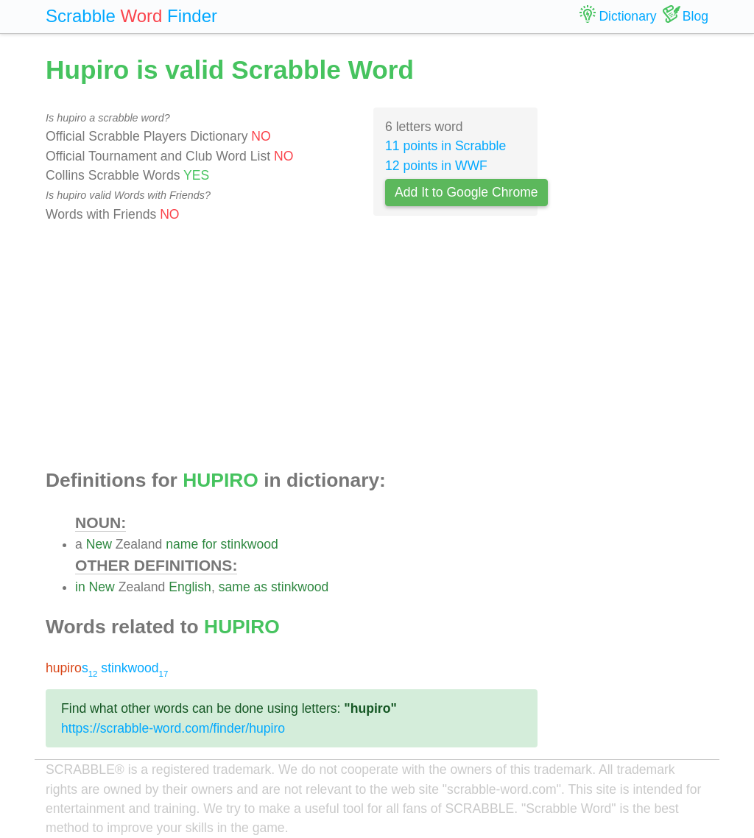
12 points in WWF (436, 165)
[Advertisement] (292, 347)
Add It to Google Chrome (466, 192)
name (182, 544)
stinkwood (249, 544)
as (261, 587)
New (99, 544)
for (209, 544)
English (190, 587)
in (80, 587)
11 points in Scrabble (445, 145)
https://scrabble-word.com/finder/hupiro (173, 728)
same (234, 587)
